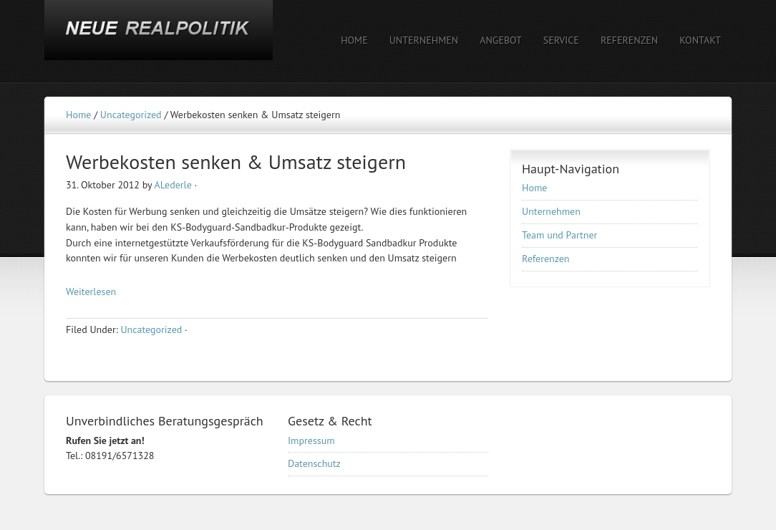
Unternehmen (551, 211)
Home (534, 187)
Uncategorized (151, 329)
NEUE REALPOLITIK (169, 41)
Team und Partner (559, 234)
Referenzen (546, 258)
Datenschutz (314, 463)
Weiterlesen (91, 291)
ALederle (172, 184)
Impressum (311, 440)
